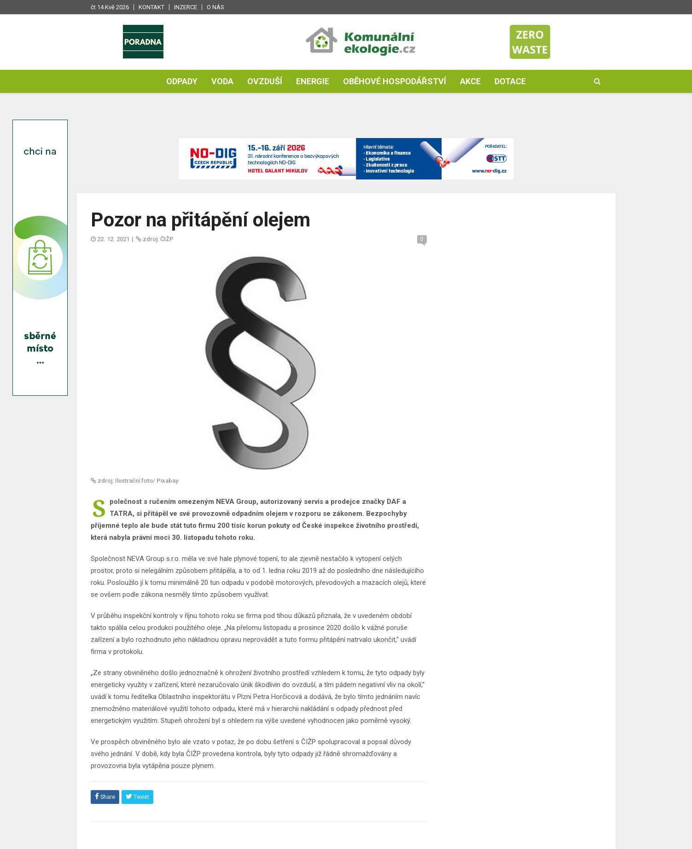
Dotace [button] (510, 81)
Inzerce (185, 7)
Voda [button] (222, 81)
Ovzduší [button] (264, 81)
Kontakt (151, 7)
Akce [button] (470, 81)
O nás (215, 7)
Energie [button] (312, 81)
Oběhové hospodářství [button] (394, 81)
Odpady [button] (182, 81)
